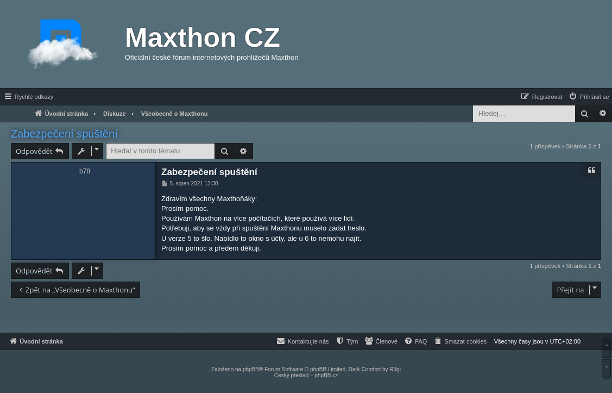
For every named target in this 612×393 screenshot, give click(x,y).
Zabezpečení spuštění (64, 134)
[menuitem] (588, 97)
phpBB (251, 369)
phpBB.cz (326, 375)
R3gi (395, 369)
